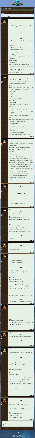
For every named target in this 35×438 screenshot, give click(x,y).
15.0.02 (3, 426)
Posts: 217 (2, 24)
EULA (13, 436)
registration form (15, 15)
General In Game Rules (20, 436)
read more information (23, 15)
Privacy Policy (15, 436)
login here (9, 16)
